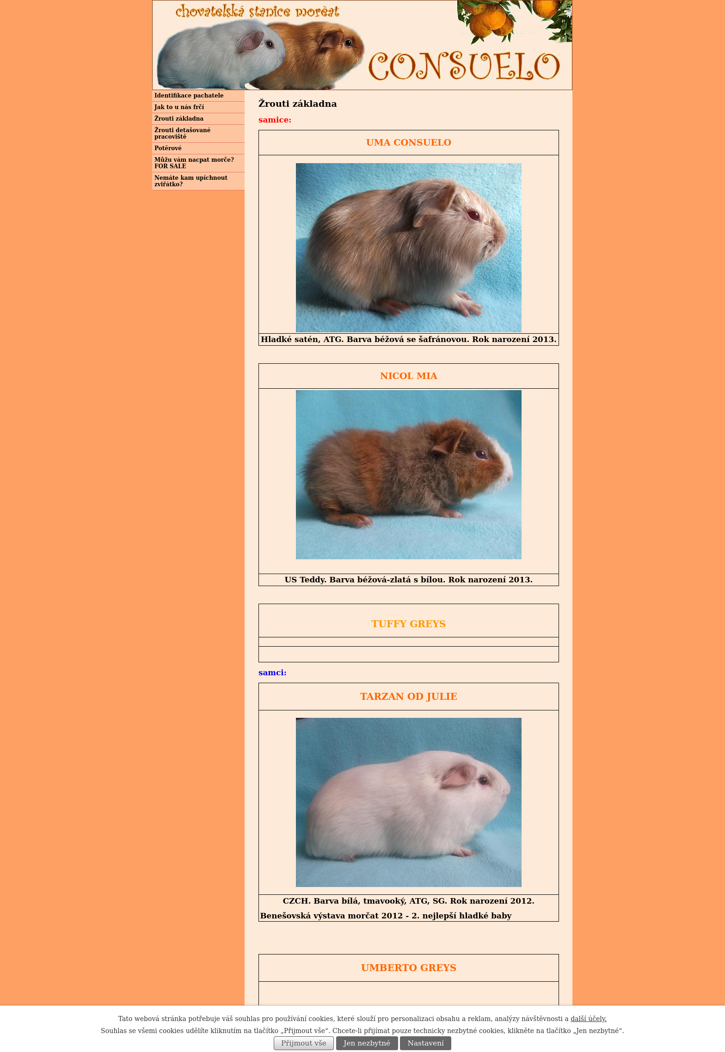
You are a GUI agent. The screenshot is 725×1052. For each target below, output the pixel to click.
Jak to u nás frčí (179, 107)
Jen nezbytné (367, 1043)
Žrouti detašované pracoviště (182, 133)
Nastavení (425, 1043)
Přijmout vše (303, 1043)
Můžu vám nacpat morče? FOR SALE (194, 163)
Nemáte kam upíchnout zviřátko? (190, 181)
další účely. (589, 1018)
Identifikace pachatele (189, 95)
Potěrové (168, 148)
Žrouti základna (178, 119)
